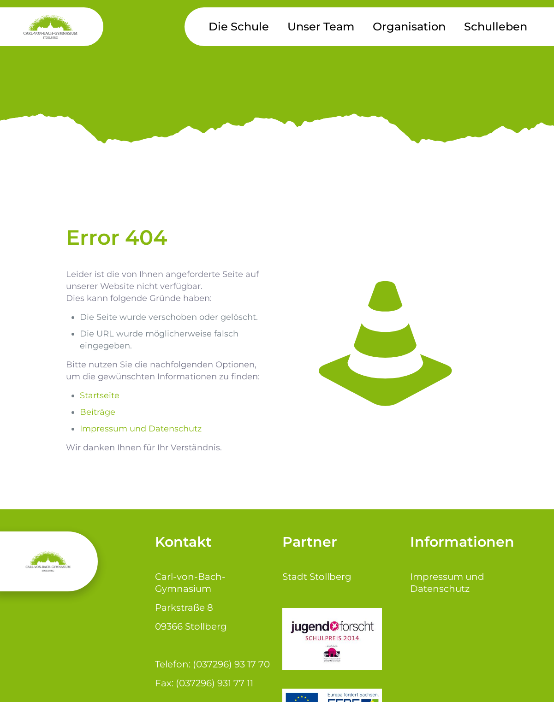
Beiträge (97, 412)
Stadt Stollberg (316, 576)
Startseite (99, 395)
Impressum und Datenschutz (141, 429)
